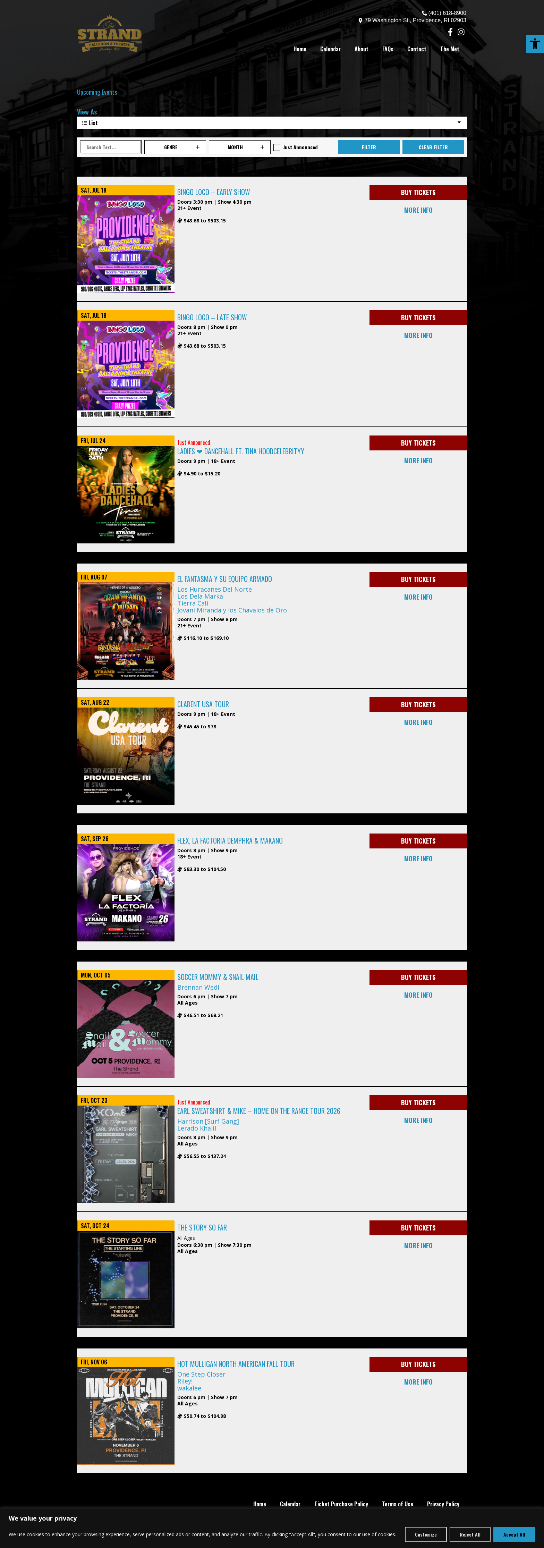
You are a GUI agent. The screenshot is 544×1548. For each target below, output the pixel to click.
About (361, 49)
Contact (416, 49)
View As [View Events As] (87, 111)
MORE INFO (418, 209)
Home (300, 49)
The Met (449, 49)
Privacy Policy (443, 1504)
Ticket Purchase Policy (341, 1504)
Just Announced (300, 147)
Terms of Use (397, 1504)
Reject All (470, 1534)
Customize (426, 1534)
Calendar (330, 49)
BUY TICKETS (418, 192)
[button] (535, 44)
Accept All (514, 1534)
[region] (272, 1528)
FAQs (387, 49)
